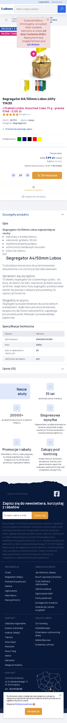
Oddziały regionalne (15, 623)
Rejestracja (57, 2)
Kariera (8, 586)
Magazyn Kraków (13, 664)
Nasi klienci (10, 595)
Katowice (10, 660)
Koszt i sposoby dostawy (48, 576)
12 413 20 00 (15, 688)
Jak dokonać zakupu (45, 572)
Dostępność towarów (46, 602)
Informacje (12, 566)
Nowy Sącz (10, 641)
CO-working (41, 623)
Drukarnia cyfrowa (44, 644)
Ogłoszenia (11, 590)
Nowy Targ (10, 651)
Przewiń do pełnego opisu (17, 129)
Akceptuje (33, 711)
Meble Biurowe (43, 640)
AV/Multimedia (42, 628)
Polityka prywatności (23, 704)
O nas (8, 572)
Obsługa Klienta (45, 566)
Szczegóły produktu (15, 214)
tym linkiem (33, 44)
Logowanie (43, 2)
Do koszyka (47, 175)
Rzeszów (9, 646)
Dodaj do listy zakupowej (33, 196)
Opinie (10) (9, 368)
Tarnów (9, 637)
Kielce (8, 655)
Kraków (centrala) (14, 628)
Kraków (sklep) (12, 632)
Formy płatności (43, 598)
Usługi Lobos (43, 617)
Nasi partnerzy (12, 599)
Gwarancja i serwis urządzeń (44, 608)
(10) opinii (16, 114)
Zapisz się (40, 515)
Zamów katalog (43, 588)
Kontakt (10, 617)
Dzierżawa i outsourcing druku (47, 634)
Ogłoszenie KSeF (44, 593)
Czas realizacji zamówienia (42, 583)
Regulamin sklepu (14, 576)
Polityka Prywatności (15, 581)
